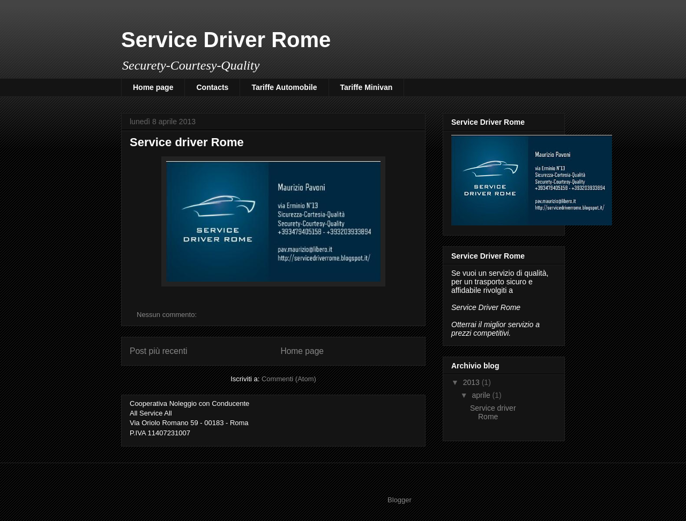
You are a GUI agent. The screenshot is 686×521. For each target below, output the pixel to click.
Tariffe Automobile (284, 87)
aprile (482, 395)
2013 (472, 382)
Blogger (399, 500)
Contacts (212, 87)
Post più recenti (158, 351)
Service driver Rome (187, 142)
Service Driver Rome (226, 39)
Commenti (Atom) (289, 379)
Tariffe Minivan (366, 87)
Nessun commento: (168, 315)
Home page (153, 87)
